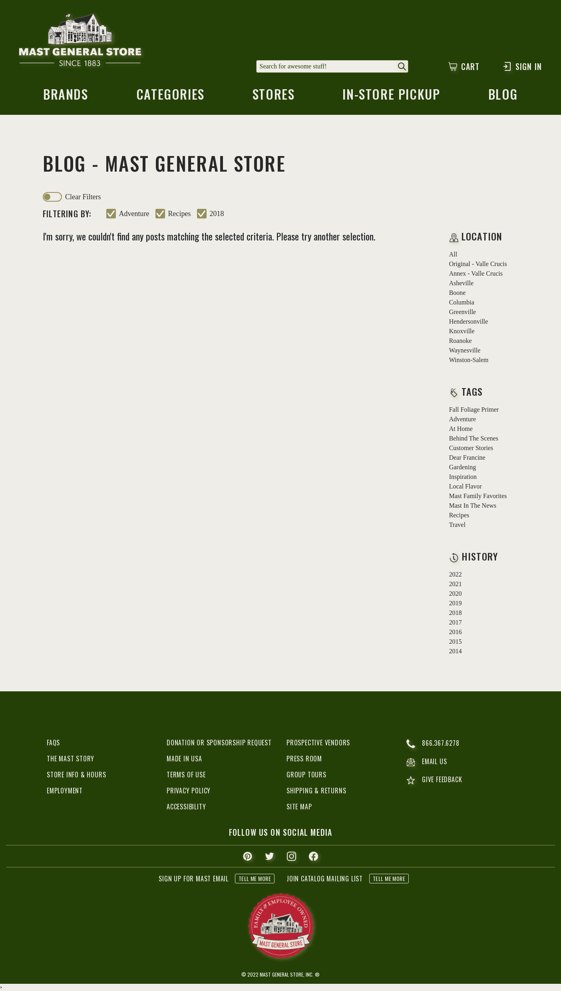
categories (170, 96)
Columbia (461, 302)
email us (426, 762)
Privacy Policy (189, 790)
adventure (134, 214)
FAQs (53, 742)
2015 (455, 641)
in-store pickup (391, 96)
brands (65, 96)
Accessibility (186, 806)
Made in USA (184, 758)
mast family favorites (478, 495)
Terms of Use (186, 774)
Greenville (462, 311)
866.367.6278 (433, 743)
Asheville (461, 283)
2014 (455, 651)
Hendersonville (468, 321)
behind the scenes (473, 438)
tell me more (255, 878)
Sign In (522, 66)
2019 (455, 603)
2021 (455, 584)
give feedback (434, 780)
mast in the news (472, 505)
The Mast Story (70, 758)
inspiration (463, 476)
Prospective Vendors (318, 742)
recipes (179, 214)
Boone (457, 292)
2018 (217, 214)
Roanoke (460, 340)
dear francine (467, 457)
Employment (65, 790)
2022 (455, 574)
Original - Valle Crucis (478, 263)
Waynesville (465, 350)
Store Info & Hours (76, 774)
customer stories (471, 447)
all (453, 254)
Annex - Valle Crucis (476, 273)
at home (461, 428)
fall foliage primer (474, 409)
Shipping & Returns (316, 790)
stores (274, 96)
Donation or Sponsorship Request (219, 742)
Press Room (304, 758)
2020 (455, 593)
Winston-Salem (469, 359)
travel (457, 524)
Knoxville (462, 331)
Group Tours (306, 774)
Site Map (299, 806)
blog (503, 96)
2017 (455, 622)
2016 (455, 632)
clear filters (83, 197)
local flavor (465, 486)
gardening (462, 467)
